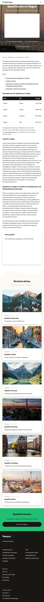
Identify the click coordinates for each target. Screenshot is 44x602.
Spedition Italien (10, 354)
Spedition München (11, 427)
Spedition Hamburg (11, 463)
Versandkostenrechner (10, 132)
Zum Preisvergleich (22, 524)
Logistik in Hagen (11, 81)
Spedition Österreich (11, 318)
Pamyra (4, 57)
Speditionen (11, 57)
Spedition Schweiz (10, 391)
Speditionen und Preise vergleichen (16, 89)
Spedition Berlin (10, 499)
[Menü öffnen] (41, 2)
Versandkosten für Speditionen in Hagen (17, 78)
